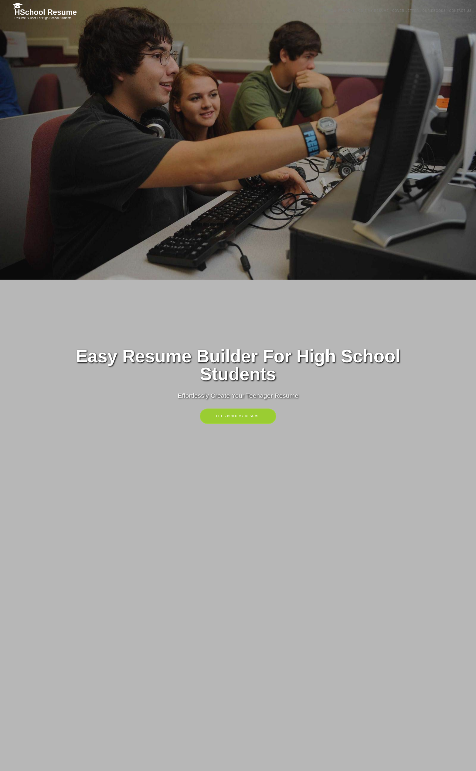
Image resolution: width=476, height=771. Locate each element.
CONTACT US (460, 10)
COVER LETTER (396, 10)
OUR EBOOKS (429, 10)
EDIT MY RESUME (359, 10)
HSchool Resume (47, 11)
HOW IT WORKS (323, 10)
